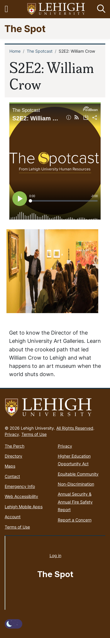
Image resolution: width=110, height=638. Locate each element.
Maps (10, 466)
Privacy (12, 434)
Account (13, 516)
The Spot (24, 28)
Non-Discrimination (76, 484)
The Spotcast (40, 51)
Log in (55, 555)
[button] (100, 9)
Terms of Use (34, 434)
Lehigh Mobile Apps (24, 506)
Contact (12, 476)
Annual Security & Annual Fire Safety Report (75, 501)
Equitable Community (78, 474)
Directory (13, 456)
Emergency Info (20, 486)
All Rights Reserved (74, 428)
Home (15, 51)
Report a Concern (75, 520)
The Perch (14, 446)
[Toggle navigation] (9, 9)
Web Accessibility (21, 496)
